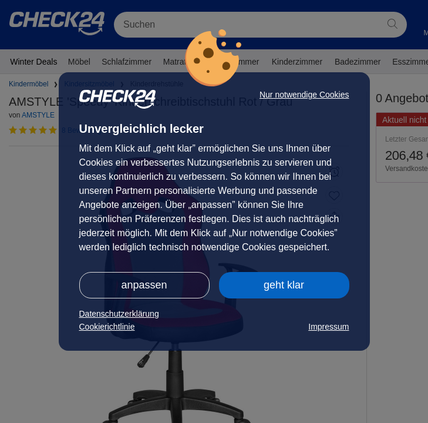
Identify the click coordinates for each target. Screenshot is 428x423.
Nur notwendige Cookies (304, 94)
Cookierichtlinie (107, 326)
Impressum (328, 326)
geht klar (284, 285)
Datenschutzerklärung (119, 313)
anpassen (144, 285)
